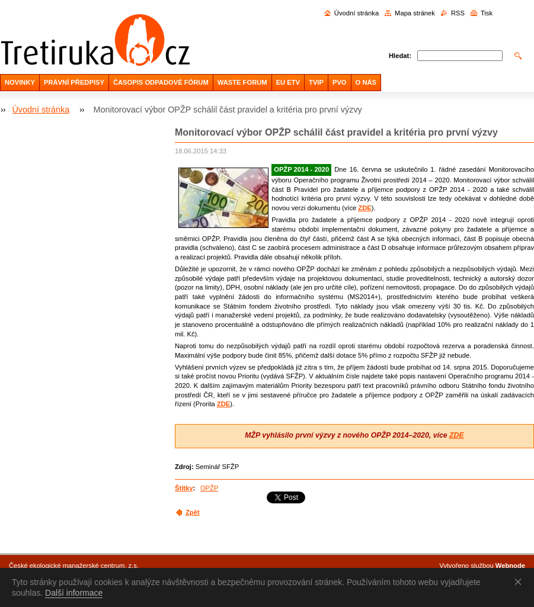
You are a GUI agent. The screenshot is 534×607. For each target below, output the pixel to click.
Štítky (184, 488)
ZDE (364, 207)
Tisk (487, 13)
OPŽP (209, 488)
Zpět (193, 512)
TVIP (316, 82)
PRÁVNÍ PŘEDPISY (74, 82)
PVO (339, 82)
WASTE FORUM (242, 82)
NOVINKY (20, 82)
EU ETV (288, 82)
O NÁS (366, 82)
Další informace (74, 593)
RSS (458, 13)
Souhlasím (520, 581)
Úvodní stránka (356, 13)
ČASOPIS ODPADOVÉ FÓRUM (161, 82)
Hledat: (400, 55)
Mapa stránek (415, 13)
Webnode (510, 565)
